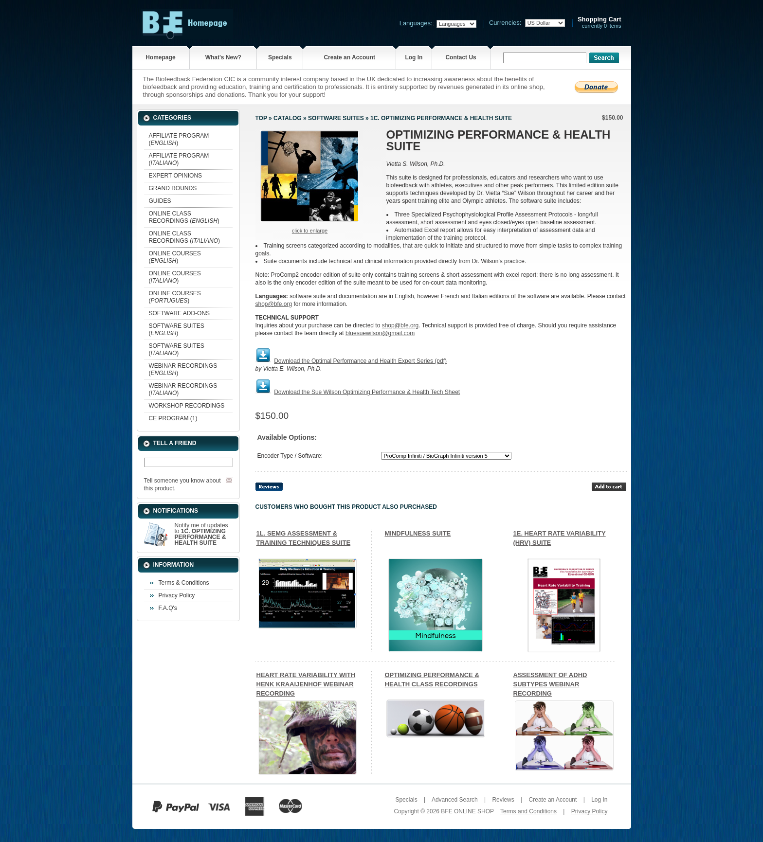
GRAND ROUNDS (173, 188)
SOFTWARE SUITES (336, 118)
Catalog (287, 118)
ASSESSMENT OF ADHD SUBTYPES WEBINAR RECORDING (550, 684)
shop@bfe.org (273, 304)
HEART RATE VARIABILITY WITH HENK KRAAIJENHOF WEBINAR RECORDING (306, 684)
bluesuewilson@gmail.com (380, 333)
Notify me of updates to (201, 534)
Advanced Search (455, 799)
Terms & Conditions (184, 582)
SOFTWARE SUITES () (176, 329)
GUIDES (160, 200)
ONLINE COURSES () (175, 257)
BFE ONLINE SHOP (467, 811)
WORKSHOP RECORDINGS (187, 405)
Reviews (503, 799)
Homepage (160, 57)
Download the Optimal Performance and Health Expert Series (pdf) (360, 361)
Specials (280, 57)
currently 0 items (599, 23)
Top (261, 118)
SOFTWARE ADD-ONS (179, 313)
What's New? (223, 57)
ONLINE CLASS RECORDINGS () (184, 217)
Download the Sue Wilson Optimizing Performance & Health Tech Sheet (367, 392)
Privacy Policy (177, 595)
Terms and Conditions (528, 811)
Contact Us (460, 57)
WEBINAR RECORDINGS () (183, 369)
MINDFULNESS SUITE (418, 533)
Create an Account (349, 57)
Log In (413, 57)
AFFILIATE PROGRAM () (179, 139)
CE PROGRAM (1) (173, 418)
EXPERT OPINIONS (175, 175)
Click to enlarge (309, 230)
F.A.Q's (168, 608)
